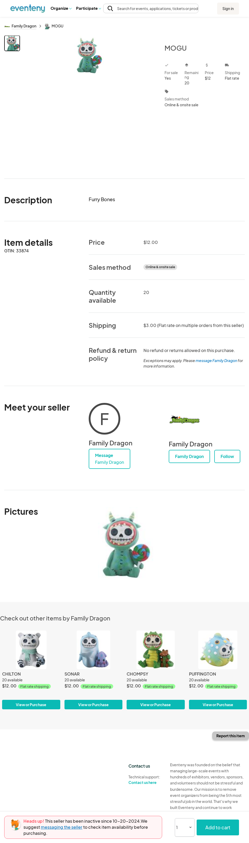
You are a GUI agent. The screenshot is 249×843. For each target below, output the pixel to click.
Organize (61, 8)
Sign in (228, 8)
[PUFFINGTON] (218, 669)
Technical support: (145, 779)
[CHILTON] (31, 669)
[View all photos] (89, 102)
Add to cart (217, 827)
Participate (88, 8)
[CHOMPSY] (156, 669)
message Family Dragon (216, 360)
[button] (61, 8)
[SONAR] (93, 669)
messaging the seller (61, 827)
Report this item (230, 735)
